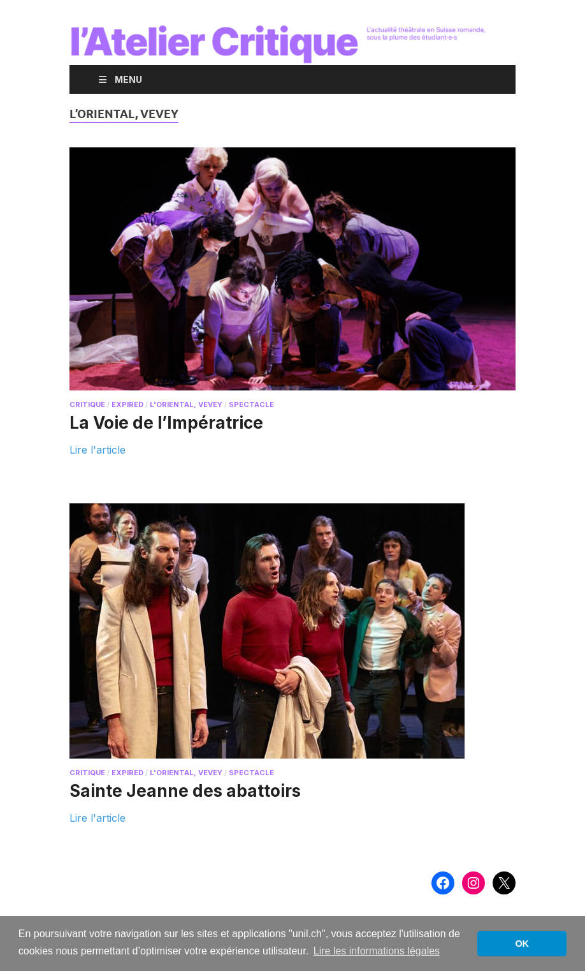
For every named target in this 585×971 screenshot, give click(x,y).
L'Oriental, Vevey (186, 404)
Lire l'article (97, 449)
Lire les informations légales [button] (377, 950)
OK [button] (522, 943)
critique (87, 404)
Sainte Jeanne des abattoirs (185, 791)
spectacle (251, 404)
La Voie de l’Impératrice (166, 423)
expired (127, 404)
